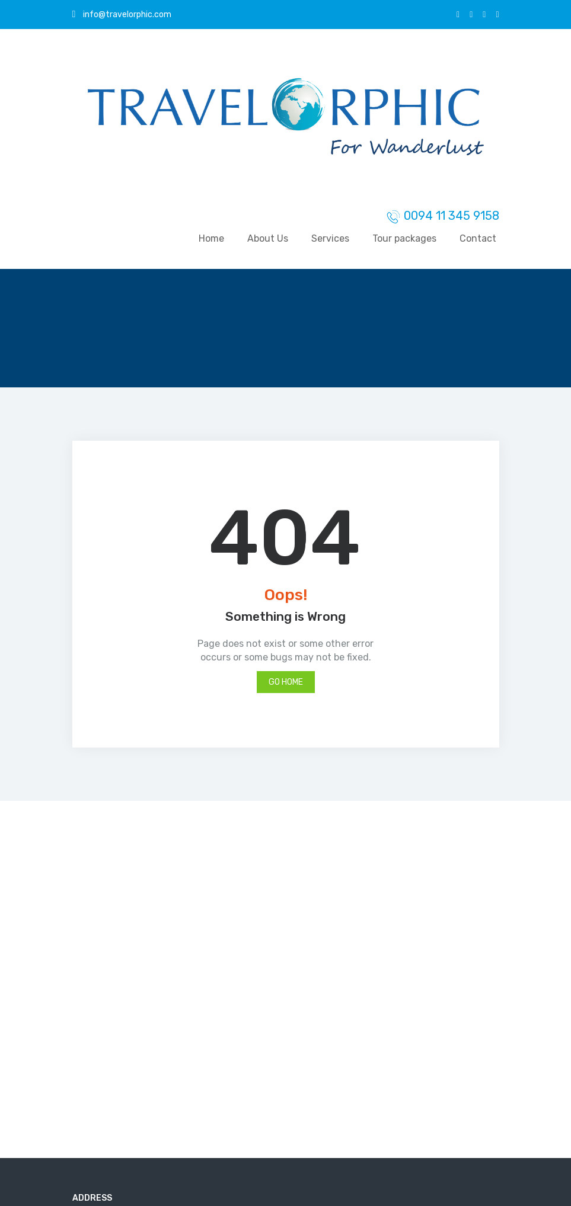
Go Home (286, 682)
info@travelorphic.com (122, 14)
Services (330, 238)
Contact (478, 238)
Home (211, 238)
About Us (267, 238)
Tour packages (404, 238)
